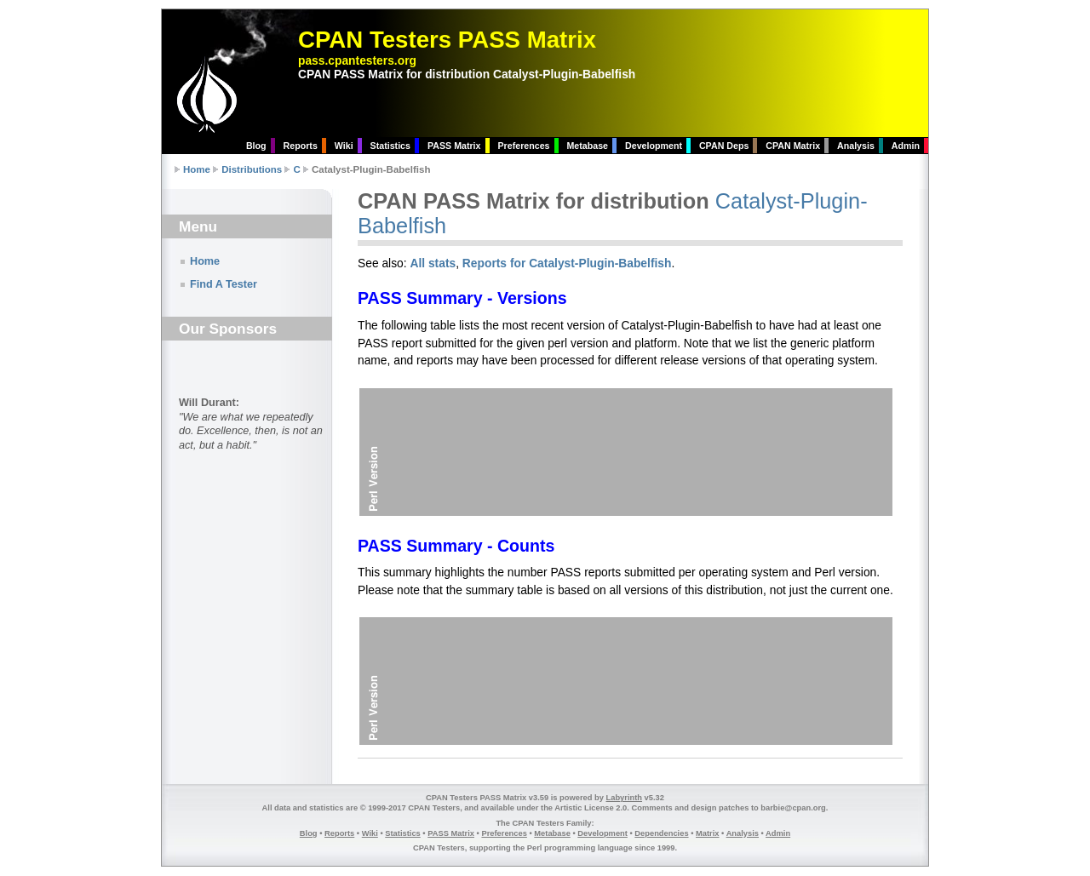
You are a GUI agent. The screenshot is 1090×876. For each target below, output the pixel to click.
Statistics (390, 145)
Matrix (707, 833)
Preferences (523, 145)
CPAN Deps (724, 145)
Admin (906, 145)
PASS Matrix (454, 145)
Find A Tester (223, 284)
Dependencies (661, 833)
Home (196, 169)
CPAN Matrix (793, 145)
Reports (301, 145)
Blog (256, 145)
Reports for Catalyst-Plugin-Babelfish (567, 263)
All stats (433, 263)
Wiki (344, 145)
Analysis (856, 145)
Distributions (251, 169)
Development (653, 145)
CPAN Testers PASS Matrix (447, 39)
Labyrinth (624, 797)
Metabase (587, 145)
